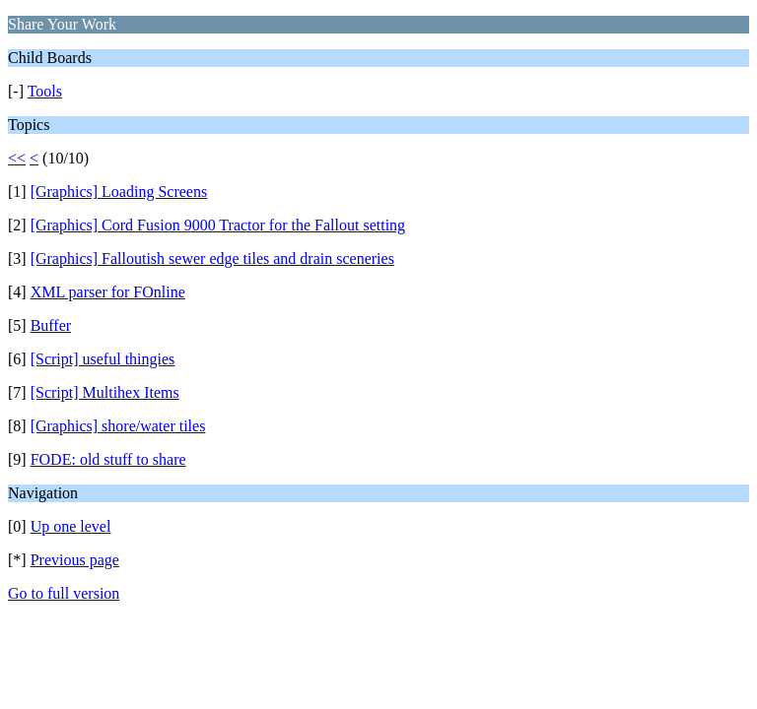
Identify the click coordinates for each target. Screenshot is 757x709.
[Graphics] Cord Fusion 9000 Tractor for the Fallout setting (218, 225)
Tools (45, 91)
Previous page (75, 559)
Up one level (71, 526)
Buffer (51, 325)
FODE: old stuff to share (108, 459)
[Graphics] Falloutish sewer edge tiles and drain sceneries (212, 258)
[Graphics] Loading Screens (119, 191)
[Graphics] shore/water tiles (118, 426)
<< (17, 158)
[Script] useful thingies (103, 359)
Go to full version (63, 593)
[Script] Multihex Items (105, 392)
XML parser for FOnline (108, 292)
